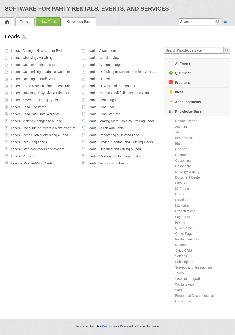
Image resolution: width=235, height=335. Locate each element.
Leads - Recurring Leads (29, 142)
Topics (25, 21)
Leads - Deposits (99, 79)
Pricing (180, 222)
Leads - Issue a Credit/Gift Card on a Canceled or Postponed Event (121, 93)
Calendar (181, 149)
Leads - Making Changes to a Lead (36, 121)
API (177, 132)
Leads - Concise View (103, 58)
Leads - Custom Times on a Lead (35, 65)
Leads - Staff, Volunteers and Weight (37, 149)
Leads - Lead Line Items (28, 107)
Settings (181, 256)
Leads (179, 194)
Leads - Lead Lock (100, 107)
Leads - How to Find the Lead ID (111, 86)
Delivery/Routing (187, 172)
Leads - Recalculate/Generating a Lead (39, 135)
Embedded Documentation (194, 295)
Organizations (185, 211)
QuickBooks (184, 228)
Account (181, 127)
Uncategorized (185, 301)
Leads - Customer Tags (104, 65)
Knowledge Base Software (139, 326)
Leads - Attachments (102, 51)
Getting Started (186, 121)
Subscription (184, 262)
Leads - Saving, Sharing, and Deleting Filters (120, 142)
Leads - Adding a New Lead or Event (37, 51)
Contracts (182, 155)
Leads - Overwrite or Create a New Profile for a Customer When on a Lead (45, 128)
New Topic (48, 21)
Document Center (188, 177)
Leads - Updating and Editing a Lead (114, 149)
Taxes (179, 273)
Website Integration (189, 279)
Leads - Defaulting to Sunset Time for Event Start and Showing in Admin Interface (121, 72)
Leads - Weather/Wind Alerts (32, 163)
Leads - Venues (22, 156)
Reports (181, 245)
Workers (181, 290)
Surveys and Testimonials (193, 267)
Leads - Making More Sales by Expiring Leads (121, 121)
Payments (182, 217)
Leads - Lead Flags (101, 100)
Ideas (176, 92)
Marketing (182, 205)
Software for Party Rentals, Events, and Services (87, 8)
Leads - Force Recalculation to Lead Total (41, 86)
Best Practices (185, 138)
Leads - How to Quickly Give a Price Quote (42, 93)
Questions (180, 73)
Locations (182, 200)
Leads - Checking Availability (32, 58)
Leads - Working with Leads (107, 163)
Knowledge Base (79, 21)
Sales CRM (183, 250)
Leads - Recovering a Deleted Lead (113, 135)
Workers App (184, 284)
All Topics (180, 63)
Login (226, 21)
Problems (179, 82)
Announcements (185, 102)
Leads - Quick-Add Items (105, 128)
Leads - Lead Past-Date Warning (35, 114)
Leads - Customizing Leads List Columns (40, 72)
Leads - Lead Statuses (103, 114)
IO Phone (182, 188)
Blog (178, 143)
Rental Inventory (187, 239)
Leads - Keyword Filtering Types (34, 100)
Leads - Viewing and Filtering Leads (113, 156)
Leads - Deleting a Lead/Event (33, 79)
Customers (183, 160)
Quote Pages (184, 234)
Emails (180, 183)
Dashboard (183, 166)
